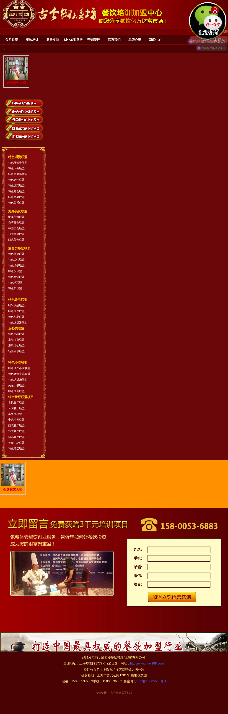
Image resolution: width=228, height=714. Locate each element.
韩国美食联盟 (16, 228)
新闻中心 (155, 40)
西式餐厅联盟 (16, 425)
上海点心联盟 (16, 339)
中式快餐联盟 (16, 419)
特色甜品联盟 (16, 316)
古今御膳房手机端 (121, 692)
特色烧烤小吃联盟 (19, 373)
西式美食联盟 (16, 239)
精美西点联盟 (16, 351)
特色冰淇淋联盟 (17, 322)
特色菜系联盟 (16, 202)
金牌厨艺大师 (16, 71)
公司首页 (11, 40)
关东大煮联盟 (16, 385)
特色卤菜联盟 (16, 197)
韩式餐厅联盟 (16, 431)
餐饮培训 (32, 40)
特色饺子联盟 (16, 265)
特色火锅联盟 (16, 168)
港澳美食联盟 (16, 217)
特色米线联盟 (16, 277)
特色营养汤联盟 (17, 174)
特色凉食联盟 (16, 391)
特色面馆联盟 (16, 253)
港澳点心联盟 (16, 345)
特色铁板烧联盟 (17, 379)
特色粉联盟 (15, 282)
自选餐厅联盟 (16, 437)
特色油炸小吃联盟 (19, 368)
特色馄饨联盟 (16, 259)
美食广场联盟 (16, 442)
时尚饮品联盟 (16, 305)
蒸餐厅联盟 (15, 414)
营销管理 (93, 40)
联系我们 (114, 40)
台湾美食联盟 (16, 222)
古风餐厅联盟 (16, 402)
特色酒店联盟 (16, 448)
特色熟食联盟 (16, 191)
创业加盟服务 (73, 40)
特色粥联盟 (15, 288)
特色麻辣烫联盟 (17, 162)
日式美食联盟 (16, 234)
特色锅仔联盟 (16, 179)
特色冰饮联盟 (16, 311)
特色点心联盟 (16, 334)
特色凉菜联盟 (16, 185)
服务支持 (52, 40)
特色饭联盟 (15, 271)
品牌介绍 (134, 40)
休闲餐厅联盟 (16, 408)
